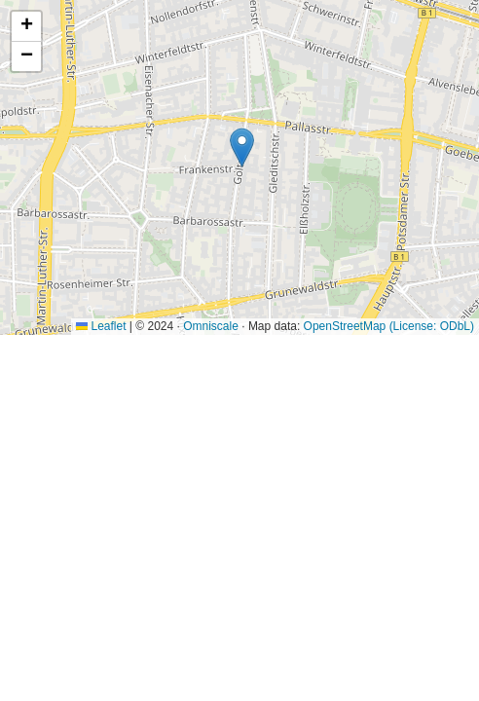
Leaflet (101, 326)
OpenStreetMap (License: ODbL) (389, 326)
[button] (242, 147)
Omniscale (211, 326)
